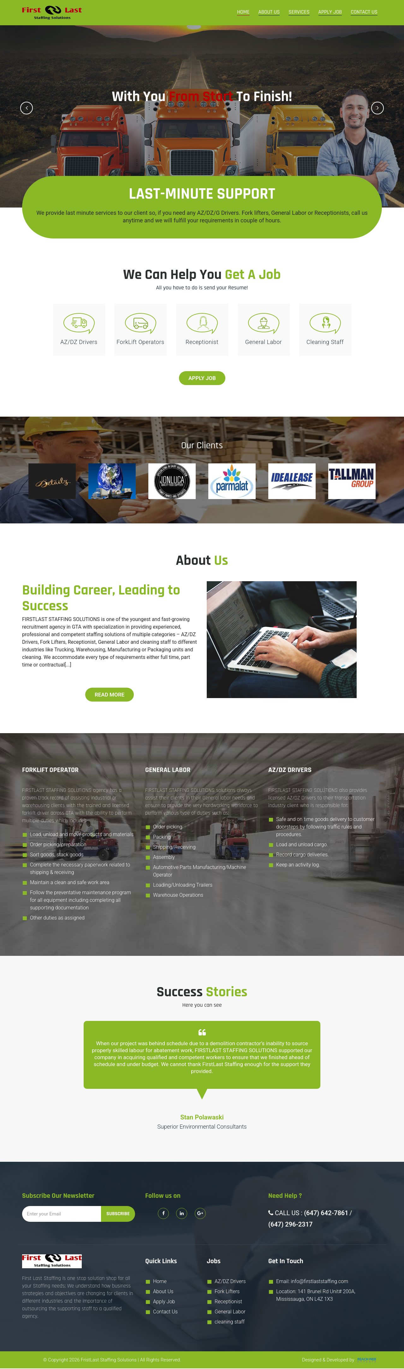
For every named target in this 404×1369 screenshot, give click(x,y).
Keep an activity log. (298, 866)
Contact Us (364, 12)
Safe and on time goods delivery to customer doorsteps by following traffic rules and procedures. (325, 827)
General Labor (230, 1312)
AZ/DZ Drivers (230, 1282)
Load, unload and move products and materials (82, 835)
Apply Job (330, 12)
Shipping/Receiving (174, 848)
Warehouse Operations (178, 896)
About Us (269, 12)
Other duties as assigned (57, 919)
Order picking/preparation (58, 845)
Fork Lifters (227, 1292)
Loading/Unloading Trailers (182, 886)
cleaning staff (230, 1322)
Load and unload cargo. (302, 845)
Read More (109, 695)
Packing (162, 838)
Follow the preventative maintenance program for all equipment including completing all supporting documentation (80, 901)
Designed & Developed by (339, 1360)
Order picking (167, 828)
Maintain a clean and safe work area (70, 883)
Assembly (164, 858)
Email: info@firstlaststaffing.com (312, 1282)
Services (298, 12)
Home (243, 12)
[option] (52, 482)
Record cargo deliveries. (302, 856)
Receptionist (228, 1302)
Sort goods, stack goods (57, 856)
